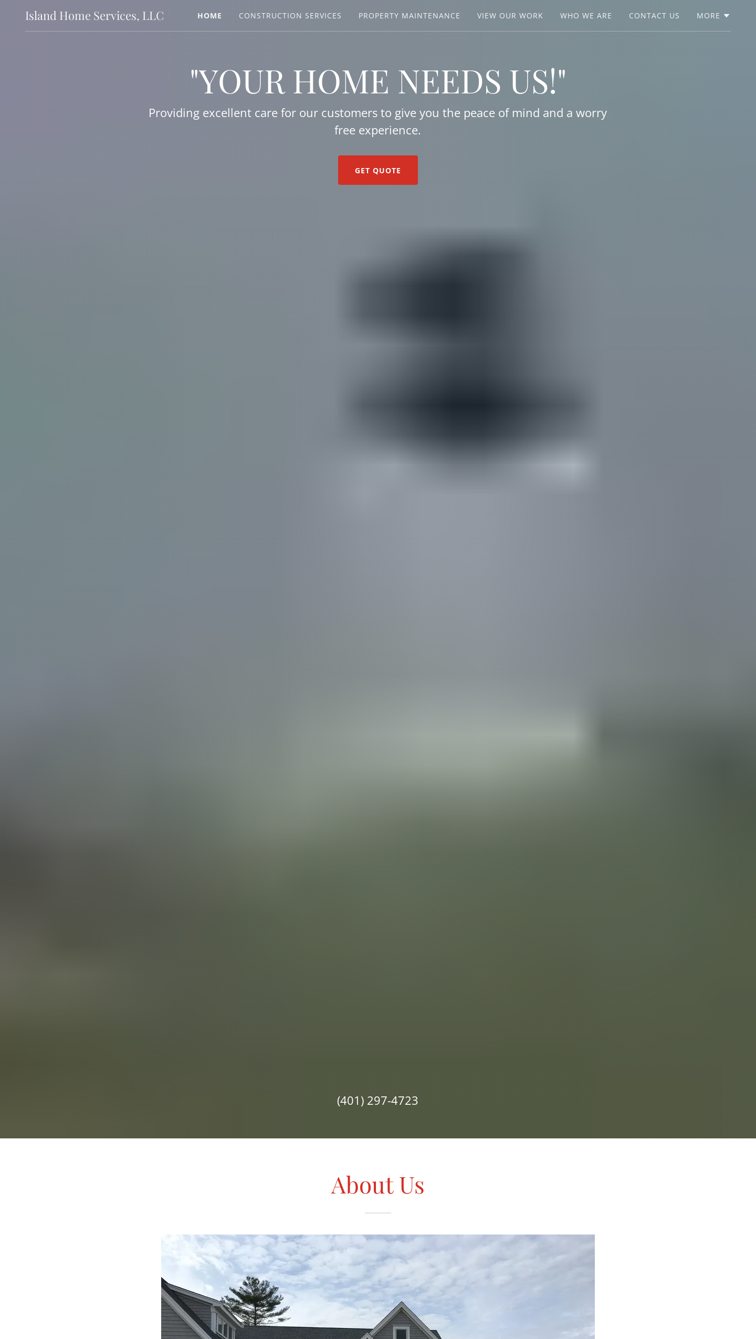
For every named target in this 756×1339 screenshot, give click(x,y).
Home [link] (209, 15)
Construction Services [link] (290, 15)
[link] (94, 17)
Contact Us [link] (654, 15)
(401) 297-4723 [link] (377, 1100)
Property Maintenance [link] (409, 15)
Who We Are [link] (586, 15)
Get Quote (378, 170)
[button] (714, 15)
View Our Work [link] (510, 15)
